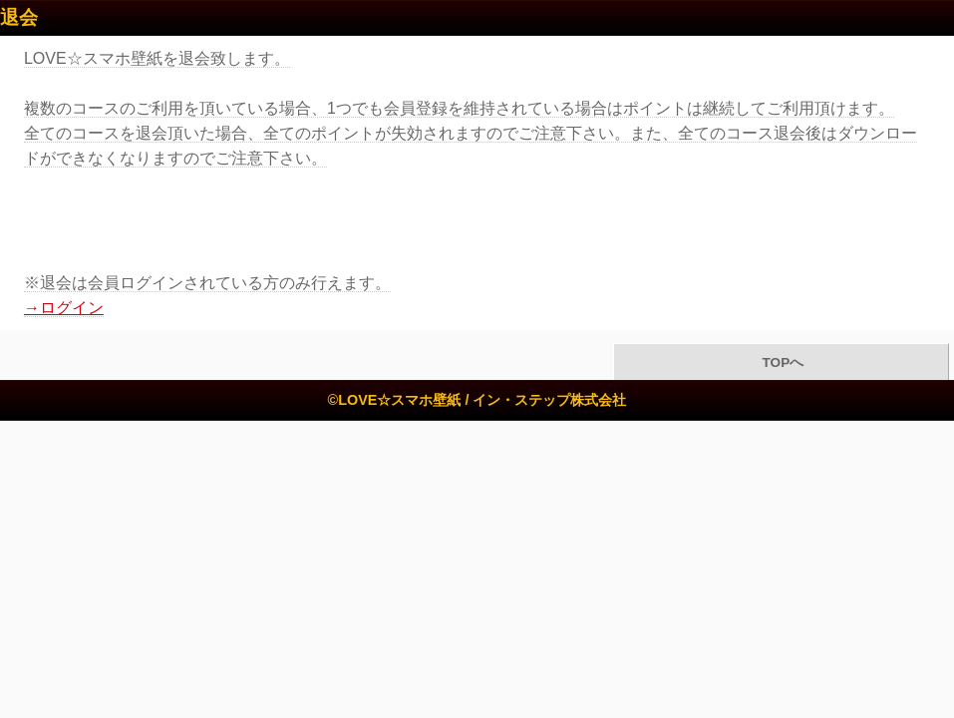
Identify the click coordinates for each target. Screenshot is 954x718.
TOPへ (781, 362)
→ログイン (64, 307)
